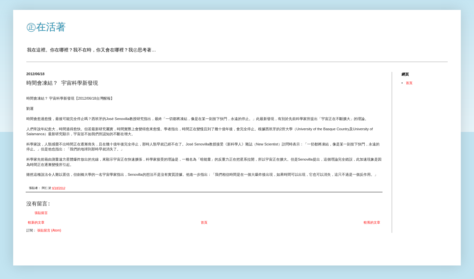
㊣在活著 (46, 26)
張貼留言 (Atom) (49, 230)
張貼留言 (41, 213)
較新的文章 (36, 222)
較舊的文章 (372, 222)
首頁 (204, 222)
